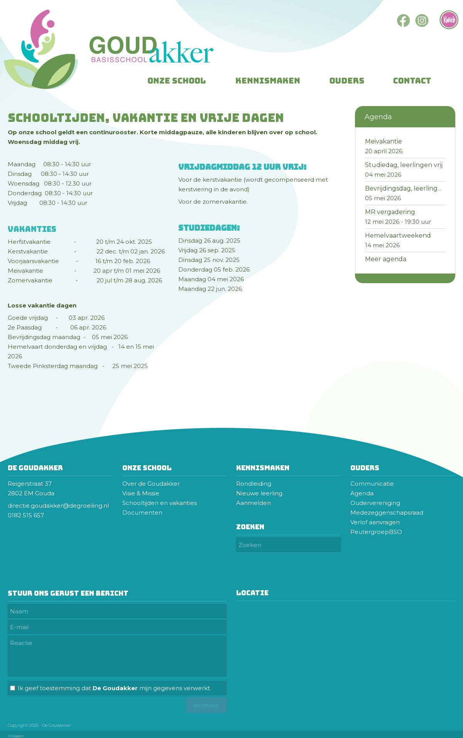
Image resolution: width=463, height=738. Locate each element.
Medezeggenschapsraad (387, 512)
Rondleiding (253, 483)
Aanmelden (253, 503)
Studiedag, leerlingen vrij (404, 165)
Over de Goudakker (151, 483)
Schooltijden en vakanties (159, 503)
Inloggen (16, 736)
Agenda (361, 493)
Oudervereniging (375, 503)
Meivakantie (383, 141)
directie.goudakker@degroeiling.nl (59, 505)
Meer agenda (385, 259)
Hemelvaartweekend (398, 235)
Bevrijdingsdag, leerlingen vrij (410, 188)
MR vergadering (390, 212)
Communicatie (372, 483)
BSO (395, 531)
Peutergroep (369, 531)
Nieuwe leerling (259, 493)
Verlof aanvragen (375, 522)
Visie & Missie (140, 493)
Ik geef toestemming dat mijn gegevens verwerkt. (114, 688)
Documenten (142, 512)
